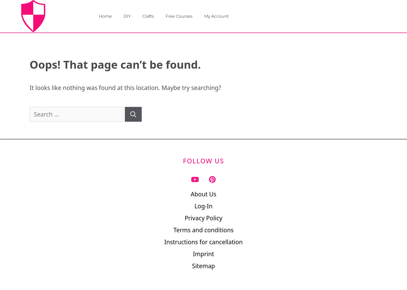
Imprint (203, 254)
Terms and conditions (203, 230)
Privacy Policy (203, 218)
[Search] (133, 114)
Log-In (203, 206)
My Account (216, 16)
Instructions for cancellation (203, 242)
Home (105, 16)
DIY (127, 16)
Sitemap (203, 266)
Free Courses (179, 16)
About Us (203, 194)
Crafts (148, 16)
